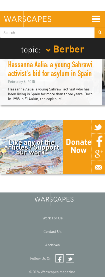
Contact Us (52, 231)
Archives (52, 245)
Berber (65, 48)
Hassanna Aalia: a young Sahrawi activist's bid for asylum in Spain (50, 70)
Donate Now (79, 146)
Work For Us (53, 218)
